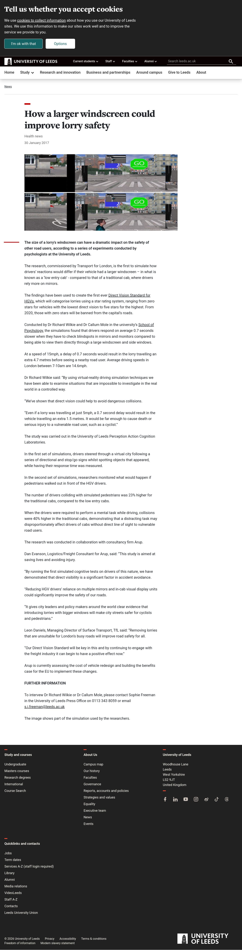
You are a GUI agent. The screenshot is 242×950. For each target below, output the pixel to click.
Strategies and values (99, 797)
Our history (92, 771)
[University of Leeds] (207, 939)
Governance (92, 784)
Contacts (11, 906)
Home (9, 72)
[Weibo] (206, 799)
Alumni (150, 61)
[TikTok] (217, 799)
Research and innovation (60, 72)
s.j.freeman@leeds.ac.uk (44, 707)
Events (88, 824)
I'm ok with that (23, 44)
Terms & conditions (93, 939)
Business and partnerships (108, 72)
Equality (89, 804)
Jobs (8, 853)
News (8, 87)
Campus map (93, 764)
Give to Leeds (179, 72)
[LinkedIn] (175, 799)
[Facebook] (165, 799)
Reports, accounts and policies (106, 791)
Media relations (15, 886)
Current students (86, 61)
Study (27, 72)
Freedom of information (19, 943)
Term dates (12, 860)
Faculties (130, 61)
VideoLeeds (13, 893)
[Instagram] (196, 799)
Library (9, 873)
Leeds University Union (21, 913)
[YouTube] (186, 799)
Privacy (49, 939)
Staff (110, 61)
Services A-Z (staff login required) (29, 866)
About (201, 72)
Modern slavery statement (57, 943)
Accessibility (67, 939)
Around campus (149, 72)
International (13, 784)
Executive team (95, 811)
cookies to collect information (41, 20)
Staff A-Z (10, 900)
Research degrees (17, 778)
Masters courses (16, 771)
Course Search (15, 791)
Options (60, 44)
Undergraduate (15, 764)
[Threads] (227, 799)
